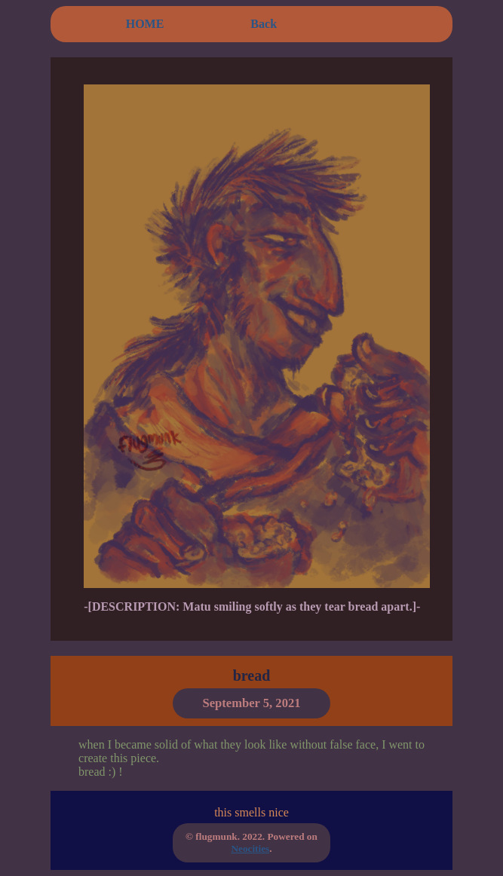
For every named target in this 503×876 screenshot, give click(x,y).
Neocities (250, 848)
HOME (145, 23)
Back (263, 23)
